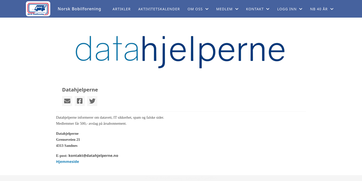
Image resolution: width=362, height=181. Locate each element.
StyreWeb (209, 178)
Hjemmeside (67, 161)
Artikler (122, 9)
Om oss (198, 9)
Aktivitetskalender (159, 9)
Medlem (227, 9)
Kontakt (258, 9)
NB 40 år (322, 9)
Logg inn (290, 9)
